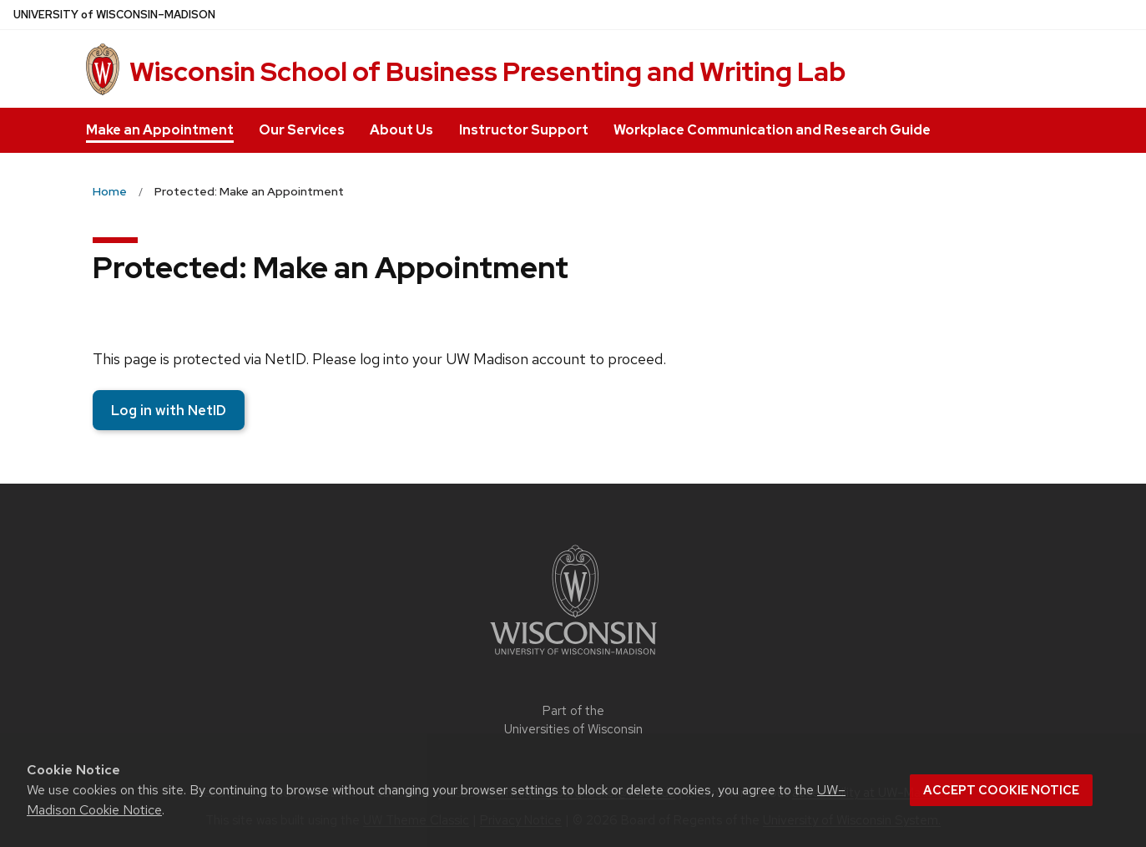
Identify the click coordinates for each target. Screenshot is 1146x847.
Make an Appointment (160, 130)
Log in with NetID (168, 410)
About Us (401, 130)
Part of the (573, 720)
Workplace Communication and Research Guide (772, 130)
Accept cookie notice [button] (1001, 790)
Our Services (302, 130)
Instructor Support (523, 130)
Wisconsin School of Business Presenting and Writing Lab (487, 71)
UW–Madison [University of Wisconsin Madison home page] (114, 15)
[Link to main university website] (573, 658)
